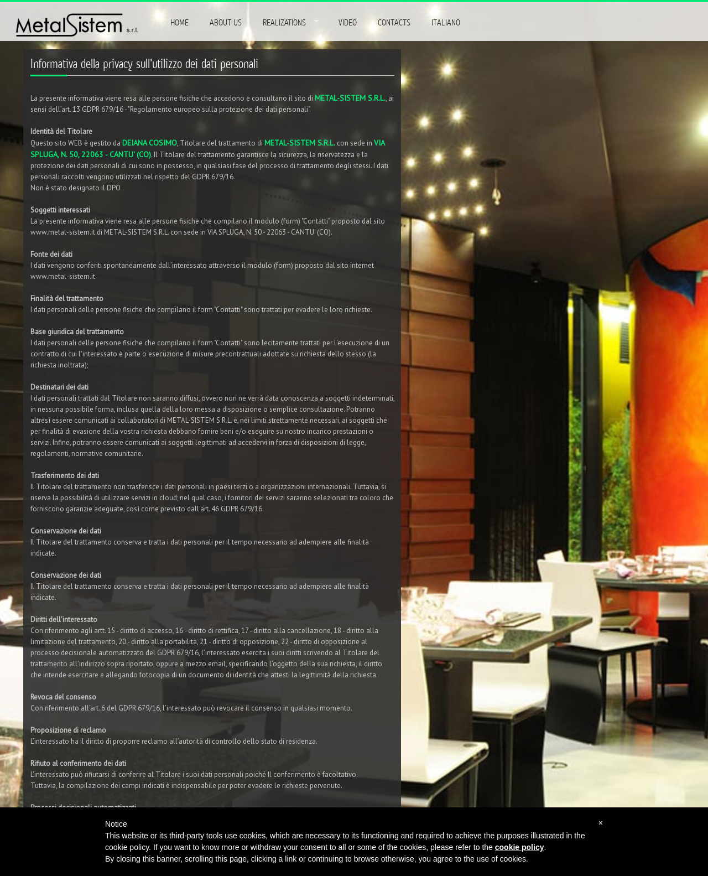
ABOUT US (226, 22)
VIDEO (348, 22)
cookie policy (519, 847)
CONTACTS (394, 22)
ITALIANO (445, 22)
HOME (179, 22)
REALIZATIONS (284, 22)
